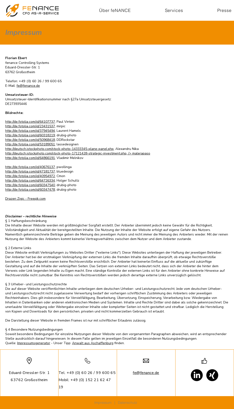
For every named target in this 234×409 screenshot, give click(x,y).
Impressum (103, 402)
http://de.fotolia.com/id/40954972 (30, 176)
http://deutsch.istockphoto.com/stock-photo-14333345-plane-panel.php (59, 149)
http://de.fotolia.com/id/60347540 (30, 185)
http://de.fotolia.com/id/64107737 (30, 121)
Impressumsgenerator (33, 343)
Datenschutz (127, 402)
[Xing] (212, 375)
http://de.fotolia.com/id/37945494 (30, 130)
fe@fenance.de (28, 85)
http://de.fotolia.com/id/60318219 (30, 135)
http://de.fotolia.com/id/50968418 (30, 140)
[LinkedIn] (197, 375)
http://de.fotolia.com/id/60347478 (30, 189)
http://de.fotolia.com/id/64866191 (30, 158)
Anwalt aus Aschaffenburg (92, 343)
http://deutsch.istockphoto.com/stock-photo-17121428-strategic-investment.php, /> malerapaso (77, 153)
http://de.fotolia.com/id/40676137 (30, 167)
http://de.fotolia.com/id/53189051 (30, 144)
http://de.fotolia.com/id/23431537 (30, 126)
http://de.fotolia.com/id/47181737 (30, 171)
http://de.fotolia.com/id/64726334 (30, 180)
